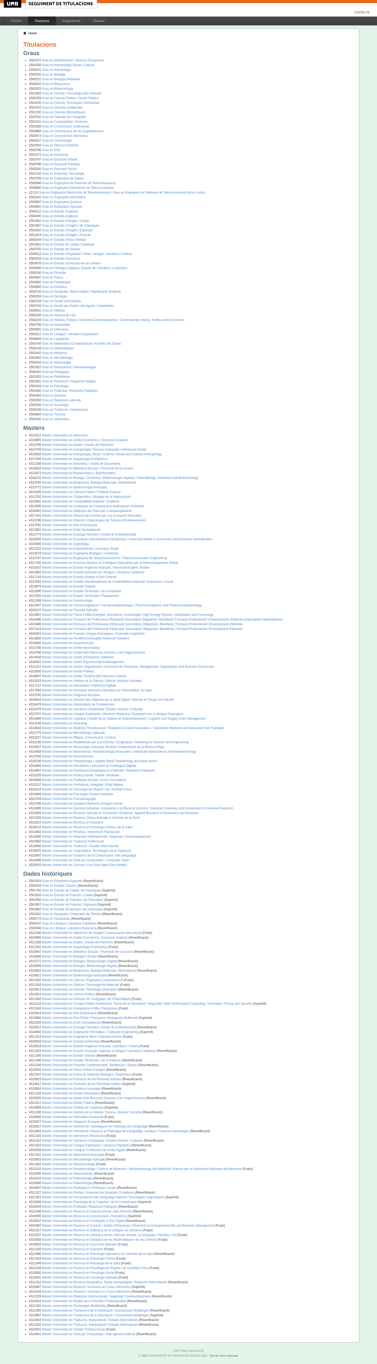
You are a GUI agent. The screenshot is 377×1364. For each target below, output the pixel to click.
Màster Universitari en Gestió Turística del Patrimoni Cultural (84, 676)
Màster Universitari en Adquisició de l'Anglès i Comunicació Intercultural (92, 933)
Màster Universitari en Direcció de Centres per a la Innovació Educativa (91, 515)
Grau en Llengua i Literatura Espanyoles (70, 334)
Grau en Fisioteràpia (56, 282)
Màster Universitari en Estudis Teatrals (69, 586)
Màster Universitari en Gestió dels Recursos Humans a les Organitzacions (93, 652)
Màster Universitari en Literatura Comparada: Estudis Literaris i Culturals (92, 709)
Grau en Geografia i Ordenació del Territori (72, 914)
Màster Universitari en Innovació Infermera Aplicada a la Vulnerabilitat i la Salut (97, 690)
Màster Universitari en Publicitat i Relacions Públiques (80, 1206)
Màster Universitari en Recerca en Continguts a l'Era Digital (83, 1221)
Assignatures (71, 21)
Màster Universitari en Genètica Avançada (71, 1088)
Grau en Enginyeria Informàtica (63, 197)
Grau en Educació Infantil (59, 159)
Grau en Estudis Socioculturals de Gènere (71, 263)
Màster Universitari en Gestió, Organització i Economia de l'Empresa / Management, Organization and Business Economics (128, 666)
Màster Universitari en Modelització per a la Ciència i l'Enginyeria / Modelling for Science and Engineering (115, 742)
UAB (13, 4)
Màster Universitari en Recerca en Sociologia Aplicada (80, 1277)
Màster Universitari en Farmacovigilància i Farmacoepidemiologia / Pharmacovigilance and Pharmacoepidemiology (122, 605)
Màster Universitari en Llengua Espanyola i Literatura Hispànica (86, 1145)
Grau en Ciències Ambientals (62, 107)
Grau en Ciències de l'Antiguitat (64, 117)
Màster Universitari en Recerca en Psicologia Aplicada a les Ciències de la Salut (98, 1254)
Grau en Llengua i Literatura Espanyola (69, 928)
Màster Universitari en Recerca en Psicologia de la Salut (81, 1263)
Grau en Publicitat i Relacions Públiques (70, 391)
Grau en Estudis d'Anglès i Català (65, 221)
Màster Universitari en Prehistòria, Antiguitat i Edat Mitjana (82, 785)
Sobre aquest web (192, 1350)
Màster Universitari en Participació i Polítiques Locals (79, 1188)
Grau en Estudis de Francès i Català (67, 895)
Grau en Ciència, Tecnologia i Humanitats (71, 103)
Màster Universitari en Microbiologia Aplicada (73, 733)
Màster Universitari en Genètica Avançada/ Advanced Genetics (85, 638)
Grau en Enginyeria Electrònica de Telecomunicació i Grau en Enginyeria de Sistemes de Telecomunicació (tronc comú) (121, 192)
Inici (175, 1350)
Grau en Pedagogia (55, 372)
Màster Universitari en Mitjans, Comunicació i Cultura (79, 737)
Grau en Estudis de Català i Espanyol (68, 244)
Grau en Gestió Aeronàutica (61, 301)
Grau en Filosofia (54, 273)
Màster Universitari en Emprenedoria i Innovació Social (80, 548)
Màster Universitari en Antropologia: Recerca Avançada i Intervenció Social (94, 449)
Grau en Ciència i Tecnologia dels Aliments (71, 93)
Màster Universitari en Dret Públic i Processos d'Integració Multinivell (90, 1018)
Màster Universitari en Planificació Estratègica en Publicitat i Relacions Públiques (98, 770)
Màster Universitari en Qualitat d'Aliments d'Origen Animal (82, 803)
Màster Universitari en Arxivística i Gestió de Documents (81, 464)
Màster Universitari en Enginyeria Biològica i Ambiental (80, 553)
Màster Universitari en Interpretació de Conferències (78, 704)
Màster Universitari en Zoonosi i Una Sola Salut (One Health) (84, 865)
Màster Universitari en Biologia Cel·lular (70, 956)
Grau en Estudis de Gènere (61, 249)
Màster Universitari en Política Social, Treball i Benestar (80, 775)
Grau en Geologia (54, 296)
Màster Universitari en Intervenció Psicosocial (74, 1136)
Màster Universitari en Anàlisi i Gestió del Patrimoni (77, 445)
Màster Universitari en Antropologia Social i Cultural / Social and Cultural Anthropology (102, 454)
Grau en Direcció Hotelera (60, 145)
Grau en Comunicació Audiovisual (65, 126)
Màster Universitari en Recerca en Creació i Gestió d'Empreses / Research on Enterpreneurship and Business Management (128, 1225)
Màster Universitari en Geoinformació (68, 643)
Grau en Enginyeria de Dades (62, 178)
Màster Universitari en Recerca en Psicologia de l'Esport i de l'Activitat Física (95, 1268)
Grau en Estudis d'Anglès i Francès (66, 235)
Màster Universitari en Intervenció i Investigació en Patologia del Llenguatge (95, 1126)
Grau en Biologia (53, 74)
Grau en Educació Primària (61, 164)
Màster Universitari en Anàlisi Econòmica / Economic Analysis (84, 440)
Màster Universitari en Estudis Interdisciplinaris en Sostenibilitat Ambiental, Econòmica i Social (107, 582)
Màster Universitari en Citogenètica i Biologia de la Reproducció (86, 497)
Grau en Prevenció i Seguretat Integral (69, 381)
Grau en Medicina (54, 353)
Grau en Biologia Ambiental (61, 79)
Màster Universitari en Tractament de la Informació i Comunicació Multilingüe (96, 1310)
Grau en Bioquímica (56, 84)
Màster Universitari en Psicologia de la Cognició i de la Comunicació (90, 1202)
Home (33, 33)
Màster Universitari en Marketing (64, 723)
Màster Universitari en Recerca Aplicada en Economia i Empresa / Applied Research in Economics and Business (120, 813)
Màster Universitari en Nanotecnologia (69, 1164)
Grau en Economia (55, 155)
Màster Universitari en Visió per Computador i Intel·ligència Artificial (89, 1334)
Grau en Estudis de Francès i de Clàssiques (73, 900)
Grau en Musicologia (56, 362)
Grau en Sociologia (55, 405)
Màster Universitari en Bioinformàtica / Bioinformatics (78, 473)
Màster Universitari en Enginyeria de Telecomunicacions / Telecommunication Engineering (104, 558)
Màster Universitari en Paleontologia (67, 1178)
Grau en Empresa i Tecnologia (63, 173)
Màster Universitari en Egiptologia (65, 544)
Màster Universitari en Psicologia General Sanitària (77, 794)
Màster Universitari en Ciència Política (69, 994)
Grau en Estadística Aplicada (62, 206)
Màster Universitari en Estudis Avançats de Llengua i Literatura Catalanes (93, 572)
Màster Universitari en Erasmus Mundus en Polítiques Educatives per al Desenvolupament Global (110, 563)
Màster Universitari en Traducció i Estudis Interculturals (80, 846)
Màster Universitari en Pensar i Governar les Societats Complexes (88, 1192)
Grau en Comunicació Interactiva (65, 136)
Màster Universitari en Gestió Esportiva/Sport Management (83, 662)
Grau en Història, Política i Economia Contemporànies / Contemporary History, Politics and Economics (113, 320)
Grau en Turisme (53, 414)
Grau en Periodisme (56, 376)
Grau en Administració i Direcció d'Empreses (73, 60)
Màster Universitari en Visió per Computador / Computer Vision (85, 860)
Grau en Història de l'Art (58, 315)
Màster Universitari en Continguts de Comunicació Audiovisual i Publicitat (93, 506)
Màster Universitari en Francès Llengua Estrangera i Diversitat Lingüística (93, 633)
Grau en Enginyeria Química (61, 202)
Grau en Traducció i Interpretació (65, 409)
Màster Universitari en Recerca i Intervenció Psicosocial (80, 832)
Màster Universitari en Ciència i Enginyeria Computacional (83, 980)
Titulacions (42, 21)
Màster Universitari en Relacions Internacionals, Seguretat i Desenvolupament (96, 836)
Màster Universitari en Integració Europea (71, 695)
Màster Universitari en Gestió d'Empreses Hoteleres (78, 657)
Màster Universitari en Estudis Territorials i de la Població (81, 591)
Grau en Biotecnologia (57, 88)
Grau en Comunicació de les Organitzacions (72, 131)
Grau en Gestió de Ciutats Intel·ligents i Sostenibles (78, 306)
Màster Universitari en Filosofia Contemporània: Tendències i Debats (90, 1065)
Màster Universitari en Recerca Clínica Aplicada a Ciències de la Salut (91, 818)
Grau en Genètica (54, 287)
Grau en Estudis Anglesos (60, 211)
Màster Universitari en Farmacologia (67, 600)
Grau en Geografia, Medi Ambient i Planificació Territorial (81, 291)
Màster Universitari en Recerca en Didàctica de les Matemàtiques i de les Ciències (100, 1240)
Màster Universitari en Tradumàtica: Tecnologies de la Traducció (86, 851)
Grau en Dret (51, 150)
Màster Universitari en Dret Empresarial (69, 525)
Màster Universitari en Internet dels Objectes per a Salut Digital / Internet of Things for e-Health (108, 700)
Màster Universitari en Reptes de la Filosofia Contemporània (84, 1301)
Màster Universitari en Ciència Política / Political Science (81, 492)
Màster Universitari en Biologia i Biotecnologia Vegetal (80, 961)
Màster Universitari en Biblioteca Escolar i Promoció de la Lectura (87, 468)
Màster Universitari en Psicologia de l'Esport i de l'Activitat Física (87, 789)
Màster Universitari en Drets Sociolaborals (71, 530)
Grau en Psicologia (55, 386)
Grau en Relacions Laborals (61, 400)
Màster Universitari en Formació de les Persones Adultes (82, 1079)
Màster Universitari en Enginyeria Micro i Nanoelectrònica (82, 1037)
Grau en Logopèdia (55, 339)
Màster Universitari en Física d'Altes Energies (74, 1070)
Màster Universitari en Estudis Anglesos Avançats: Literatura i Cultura (90, 1046)
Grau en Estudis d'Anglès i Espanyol (67, 230)
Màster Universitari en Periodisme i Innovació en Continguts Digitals (89, 766)
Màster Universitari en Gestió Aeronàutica (71, 648)
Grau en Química (54, 395)
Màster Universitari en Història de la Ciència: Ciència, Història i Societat (91, 681)
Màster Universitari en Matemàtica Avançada (73, 1155)
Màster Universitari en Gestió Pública (67, 671)
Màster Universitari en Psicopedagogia (69, 799)
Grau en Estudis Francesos (61, 258)
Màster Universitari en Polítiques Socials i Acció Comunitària (84, 780)
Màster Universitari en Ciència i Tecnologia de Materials (81, 985)
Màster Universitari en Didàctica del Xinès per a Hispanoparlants (87, 511)
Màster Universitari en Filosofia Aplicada (70, 610)
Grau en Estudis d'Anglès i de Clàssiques (70, 225)
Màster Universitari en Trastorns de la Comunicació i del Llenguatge (89, 855)
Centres (16, 21)
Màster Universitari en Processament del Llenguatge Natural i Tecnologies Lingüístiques (103, 1197)
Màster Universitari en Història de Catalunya (73, 1107)
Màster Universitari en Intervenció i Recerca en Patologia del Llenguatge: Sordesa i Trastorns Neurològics (116, 1131)
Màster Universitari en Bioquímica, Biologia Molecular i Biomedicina (89, 482)
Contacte (362, 12)
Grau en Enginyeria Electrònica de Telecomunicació (78, 188)
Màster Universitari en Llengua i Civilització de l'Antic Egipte (84, 1150)
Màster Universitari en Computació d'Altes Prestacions (80, 1008)
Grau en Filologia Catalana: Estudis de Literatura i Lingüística (84, 268)
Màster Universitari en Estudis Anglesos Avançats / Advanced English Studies (96, 567)
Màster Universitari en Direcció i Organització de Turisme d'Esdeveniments (94, 520)
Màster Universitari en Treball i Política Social (74, 1329)
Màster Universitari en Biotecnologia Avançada (74, 487)
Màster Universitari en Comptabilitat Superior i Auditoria (80, 501)
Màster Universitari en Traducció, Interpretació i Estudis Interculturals (90, 1320)
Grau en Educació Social (59, 169)
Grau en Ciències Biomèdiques (63, 112)
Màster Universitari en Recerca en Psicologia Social (78, 1273)
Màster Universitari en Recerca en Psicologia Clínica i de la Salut (87, 827)
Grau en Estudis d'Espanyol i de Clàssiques (73, 909)
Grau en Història (53, 310)
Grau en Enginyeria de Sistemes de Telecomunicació (78, 183)
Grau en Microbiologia (57, 358)
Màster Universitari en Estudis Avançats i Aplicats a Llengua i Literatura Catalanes (99, 1051)
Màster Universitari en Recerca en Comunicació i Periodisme (84, 1216)
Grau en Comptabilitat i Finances (65, 122)
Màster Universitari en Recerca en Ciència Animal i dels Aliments (87, 1211)
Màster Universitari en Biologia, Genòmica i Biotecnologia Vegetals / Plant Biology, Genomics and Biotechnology (120, 478)
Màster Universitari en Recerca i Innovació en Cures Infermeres (86, 1287)
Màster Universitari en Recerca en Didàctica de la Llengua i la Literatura (92, 1230)
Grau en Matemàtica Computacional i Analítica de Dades (81, 343)
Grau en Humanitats (56, 325)
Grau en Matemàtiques (58, 348)
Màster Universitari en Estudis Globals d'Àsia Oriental (79, 577)
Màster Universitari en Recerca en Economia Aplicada (80, 1244)
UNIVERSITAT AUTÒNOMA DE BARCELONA (178, 1355)
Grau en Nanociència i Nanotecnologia (69, 367)
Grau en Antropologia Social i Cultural (68, 65)
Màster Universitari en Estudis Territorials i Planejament (80, 596)
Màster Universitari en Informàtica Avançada (73, 1117)
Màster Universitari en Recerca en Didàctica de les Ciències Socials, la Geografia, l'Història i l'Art (110, 1235)
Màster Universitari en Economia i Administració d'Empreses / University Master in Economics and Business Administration (127, 539)
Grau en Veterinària (55, 419)
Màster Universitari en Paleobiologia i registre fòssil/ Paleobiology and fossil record (99, 761)
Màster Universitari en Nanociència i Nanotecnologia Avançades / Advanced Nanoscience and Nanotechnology (119, 751)
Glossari (99, 21)
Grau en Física (52, 277)
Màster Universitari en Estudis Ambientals (71, 1041)
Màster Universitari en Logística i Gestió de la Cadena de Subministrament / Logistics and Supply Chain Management (124, 718)
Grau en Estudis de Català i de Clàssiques (72, 890)
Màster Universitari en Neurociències (67, 756)
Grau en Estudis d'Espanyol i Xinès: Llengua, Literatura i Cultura (86, 254)
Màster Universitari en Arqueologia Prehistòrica (74, 459)
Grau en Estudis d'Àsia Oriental (64, 240)
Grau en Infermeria (55, 329)
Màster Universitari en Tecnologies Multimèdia (74, 1306)
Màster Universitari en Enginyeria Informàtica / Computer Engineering (91, 1032)
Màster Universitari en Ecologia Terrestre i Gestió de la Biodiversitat (89, 534)
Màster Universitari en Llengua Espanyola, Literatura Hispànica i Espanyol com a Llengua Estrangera (112, 714)
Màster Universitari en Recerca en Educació (72, 822)
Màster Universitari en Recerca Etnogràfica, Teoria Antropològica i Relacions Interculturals (105, 1282)
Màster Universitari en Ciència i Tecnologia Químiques (80, 989)
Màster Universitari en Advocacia (65, 435)
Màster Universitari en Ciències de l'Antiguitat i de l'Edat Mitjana (86, 999)
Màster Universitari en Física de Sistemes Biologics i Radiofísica (87, 1074)
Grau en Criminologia (56, 140)
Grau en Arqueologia (56, 70)
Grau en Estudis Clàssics (60, 885)
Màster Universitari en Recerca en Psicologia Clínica (79, 1258)
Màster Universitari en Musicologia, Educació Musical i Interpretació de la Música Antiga (103, 747)
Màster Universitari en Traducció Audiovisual (73, 841)
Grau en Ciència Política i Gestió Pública (70, 98)
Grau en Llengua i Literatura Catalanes (69, 923)
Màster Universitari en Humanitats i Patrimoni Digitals (79, 685)
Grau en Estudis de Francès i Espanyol (69, 904)
